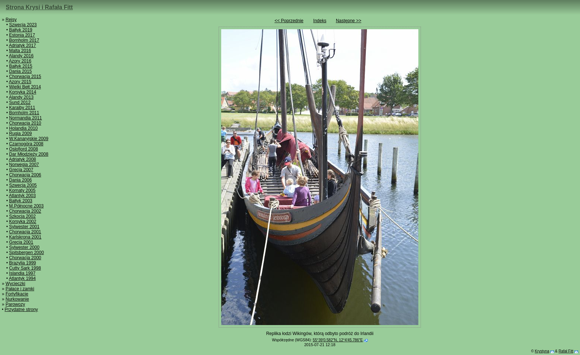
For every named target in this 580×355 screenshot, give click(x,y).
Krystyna (542, 351)
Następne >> (348, 20)
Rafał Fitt (566, 351)
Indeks (319, 20)
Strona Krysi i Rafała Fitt (39, 7)
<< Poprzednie (288, 20)
